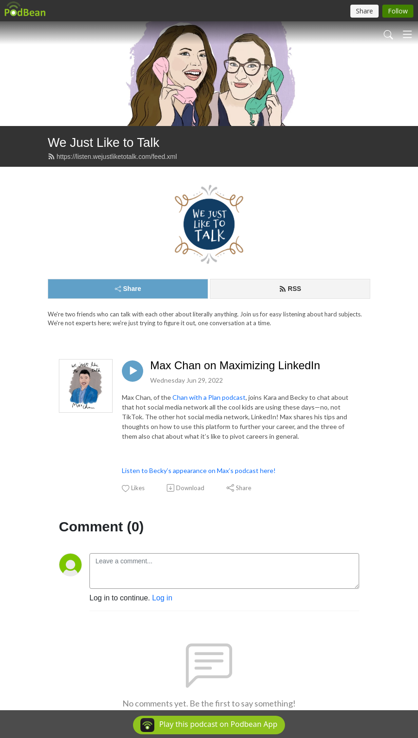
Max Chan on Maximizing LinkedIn (235, 365)
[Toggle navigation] (407, 34)
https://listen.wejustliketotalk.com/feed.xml (112, 156)
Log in (162, 598)
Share (128, 288)
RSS (290, 288)
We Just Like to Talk (103, 142)
